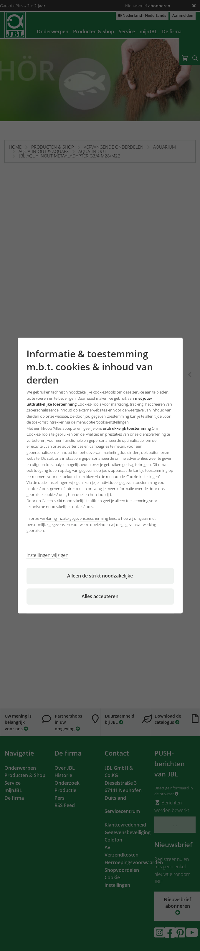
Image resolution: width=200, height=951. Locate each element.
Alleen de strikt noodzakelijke (100, 575)
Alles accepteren (100, 596)
